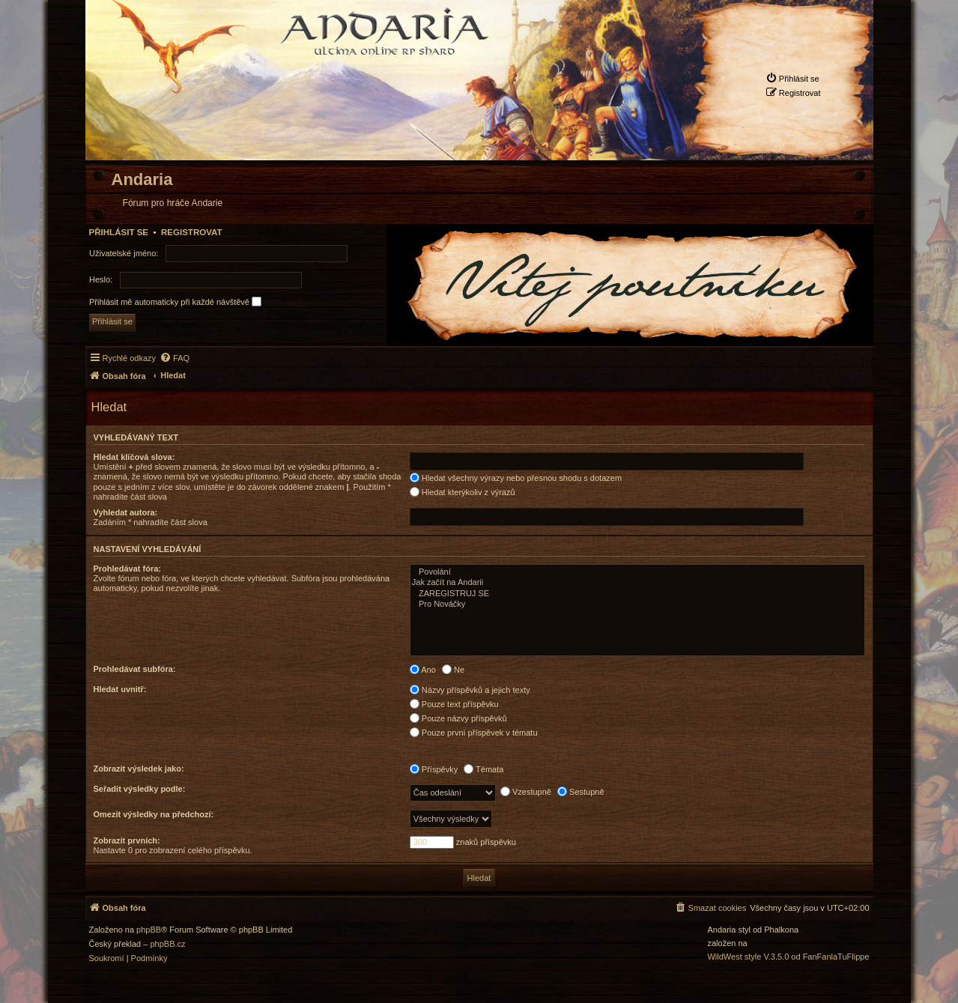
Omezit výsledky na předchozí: (154, 814)
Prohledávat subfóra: (135, 668)
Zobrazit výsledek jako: (139, 768)
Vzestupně (525, 791)
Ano (423, 669)
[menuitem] (792, 78)
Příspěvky (434, 769)
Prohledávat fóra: (127, 568)
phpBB (148, 930)
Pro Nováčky (637, 604)
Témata (483, 769)
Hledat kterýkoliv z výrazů (462, 492)
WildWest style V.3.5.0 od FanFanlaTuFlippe (788, 957)
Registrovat (191, 232)
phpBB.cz (167, 944)
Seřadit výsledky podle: (140, 788)
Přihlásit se (119, 232)
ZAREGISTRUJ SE (637, 594)
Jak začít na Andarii (637, 583)
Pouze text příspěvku (454, 704)
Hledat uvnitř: (120, 689)
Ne (453, 669)
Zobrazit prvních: (127, 840)
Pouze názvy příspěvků (458, 718)
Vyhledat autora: (126, 512)
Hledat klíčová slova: (134, 456)
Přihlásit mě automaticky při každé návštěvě (175, 301)
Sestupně (580, 791)
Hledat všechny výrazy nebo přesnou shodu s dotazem (516, 477)
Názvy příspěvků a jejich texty (470, 689)
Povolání (637, 572)
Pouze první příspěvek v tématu (474, 732)
